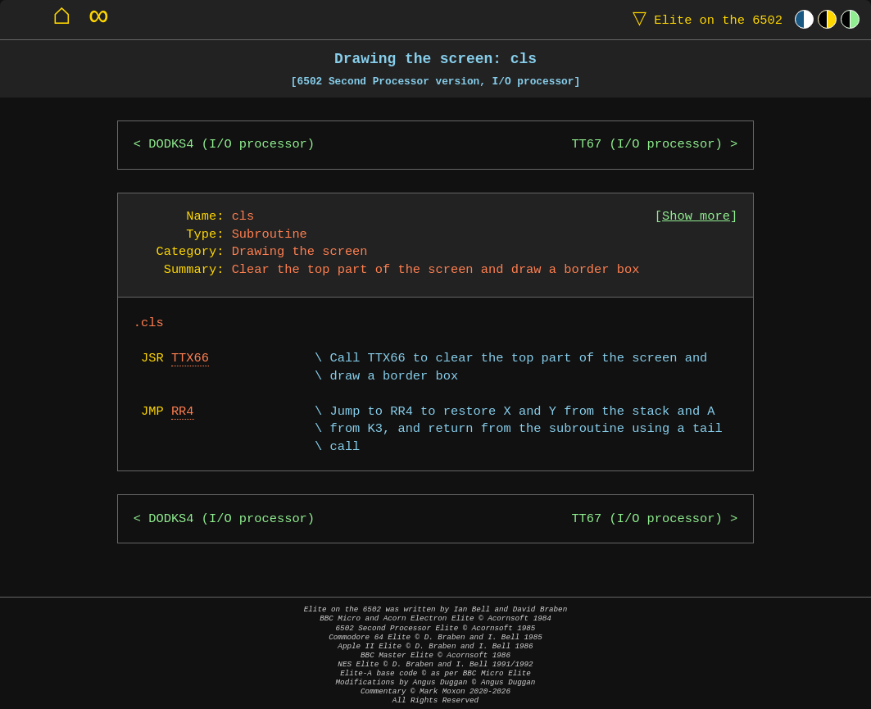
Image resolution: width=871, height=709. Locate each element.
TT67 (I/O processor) (646, 144)
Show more (696, 216)
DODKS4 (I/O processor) (231, 144)
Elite (704, 19)
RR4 (182, 411)
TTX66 (190, 358)
